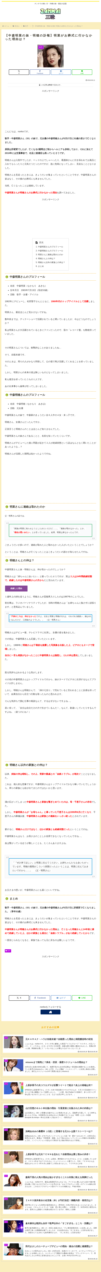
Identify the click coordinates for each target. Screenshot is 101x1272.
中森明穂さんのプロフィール (50, 251)
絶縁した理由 (16, 588)
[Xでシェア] (27, 72)
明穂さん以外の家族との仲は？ (51, 262)
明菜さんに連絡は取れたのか (50, 254)
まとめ (41, 266)
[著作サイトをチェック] (50, 1012)
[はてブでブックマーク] (58, 72)
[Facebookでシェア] (42, 72)
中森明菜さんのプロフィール (50, 247)
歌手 (8, 951)
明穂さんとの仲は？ (46, 258)
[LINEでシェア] (73, 72)
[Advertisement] (50, 110)
